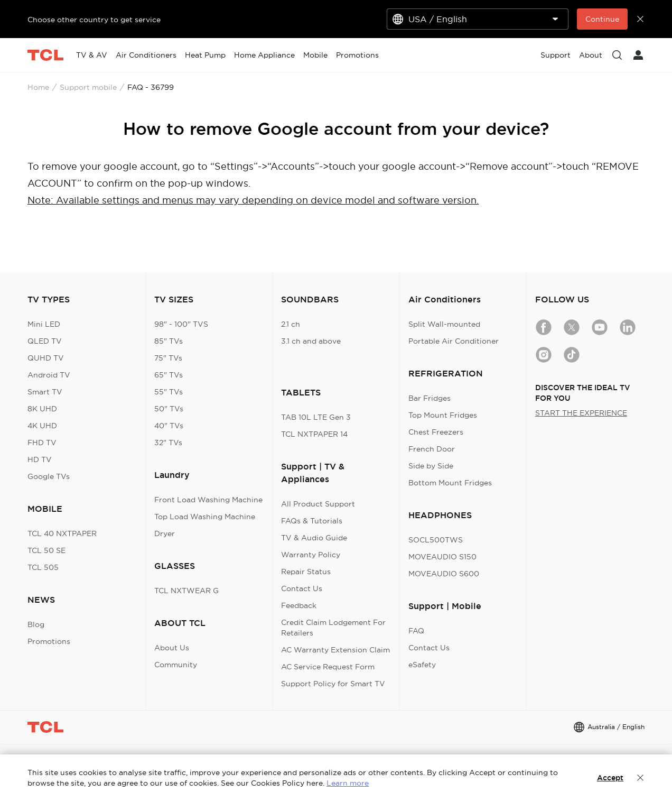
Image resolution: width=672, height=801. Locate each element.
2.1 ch (290, 324)
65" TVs (168, 375)
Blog (35, 624)
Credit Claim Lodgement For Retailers (333, 628)
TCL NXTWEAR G (186, 590)
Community (175, 664)
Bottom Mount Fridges (450, 482)
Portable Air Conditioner (453, 341)
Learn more (347, 783)
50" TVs (168, 408)
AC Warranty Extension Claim (335, 650)
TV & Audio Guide (314, 537)
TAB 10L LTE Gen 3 (316, 417)
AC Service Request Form (328, 666)
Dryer (164, 533)
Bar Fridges (429, 398)
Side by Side (430, 466)
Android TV (48, 375)
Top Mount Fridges (442, 415)
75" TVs (168, 358)
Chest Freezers (435, 432)
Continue (602, 19)
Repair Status (306, 571)
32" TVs (168, 442)
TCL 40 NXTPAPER (62, 533)
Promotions (48, 641)
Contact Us (301, 588)
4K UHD (42, 425)
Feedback (298, 605)
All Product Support (318, 504)
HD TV (39, 459)
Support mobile (88, 87)
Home (38, 87)
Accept (610, 777)
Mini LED (43, 324)
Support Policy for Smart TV (333, 683)
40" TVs (168, 425)
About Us (171, 647)
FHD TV (42, 442)
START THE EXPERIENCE (581, 413)
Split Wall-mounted (444, 324)
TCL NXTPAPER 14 (314, 434)
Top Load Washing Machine (204, 516)
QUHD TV (45, 358)
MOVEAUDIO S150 (442, 556)
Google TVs (48, 476)
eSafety (422, 664)
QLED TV (44, 341)
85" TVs (168, 341)
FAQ (416, 631)
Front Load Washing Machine (208, 499)
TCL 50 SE (46, 550)
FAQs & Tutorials (311, 521)
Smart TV (44, 392)
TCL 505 (43, 567)
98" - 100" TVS (181, 324)
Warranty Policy (310, 554)
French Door (431, 449)
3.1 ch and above (311, 341)
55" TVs (168, 392)
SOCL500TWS (435, 540)
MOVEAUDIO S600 (443, 573)
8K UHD (42, 408)
